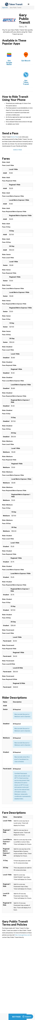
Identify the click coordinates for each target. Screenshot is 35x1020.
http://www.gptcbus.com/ (22, 935)
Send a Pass (14, 137)
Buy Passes (17, 1017)
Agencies (5, 7)
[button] (28, 4)
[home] (13, 4)
